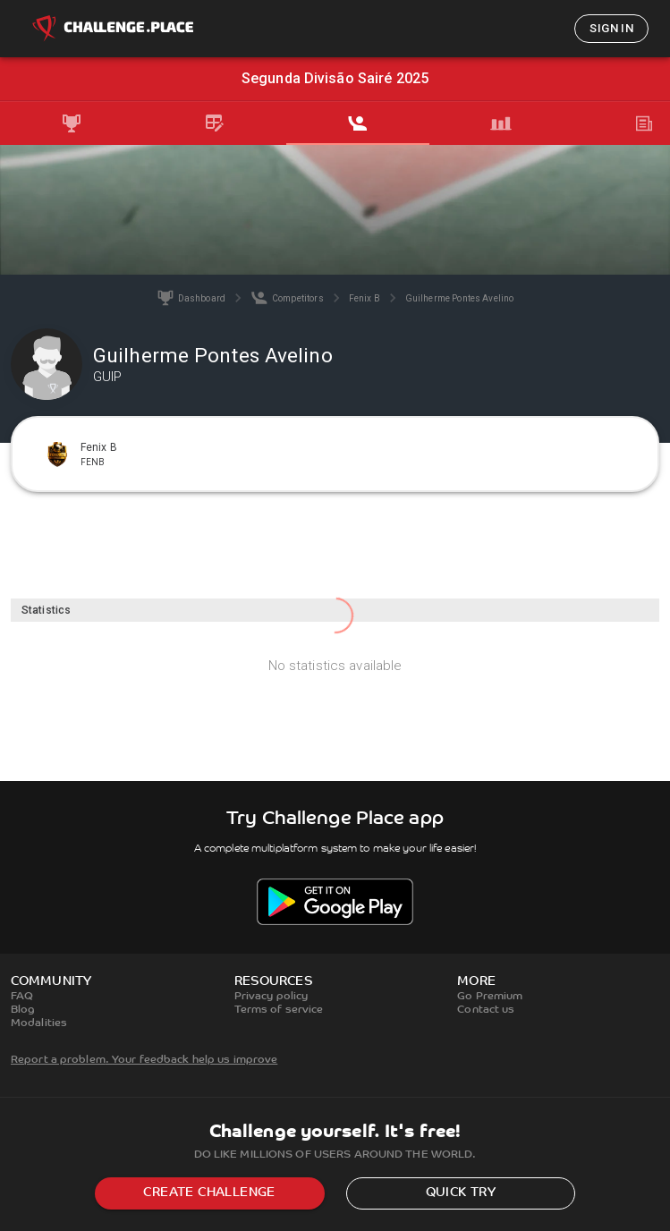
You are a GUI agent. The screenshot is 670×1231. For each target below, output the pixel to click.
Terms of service (279, 1010)
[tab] (71, 123)
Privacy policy (271, 996)
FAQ (22, 996)
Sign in (611, 28)
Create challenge (209, 1193)
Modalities (39, 1023)
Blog (23, 1010)
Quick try (461, 1193)
